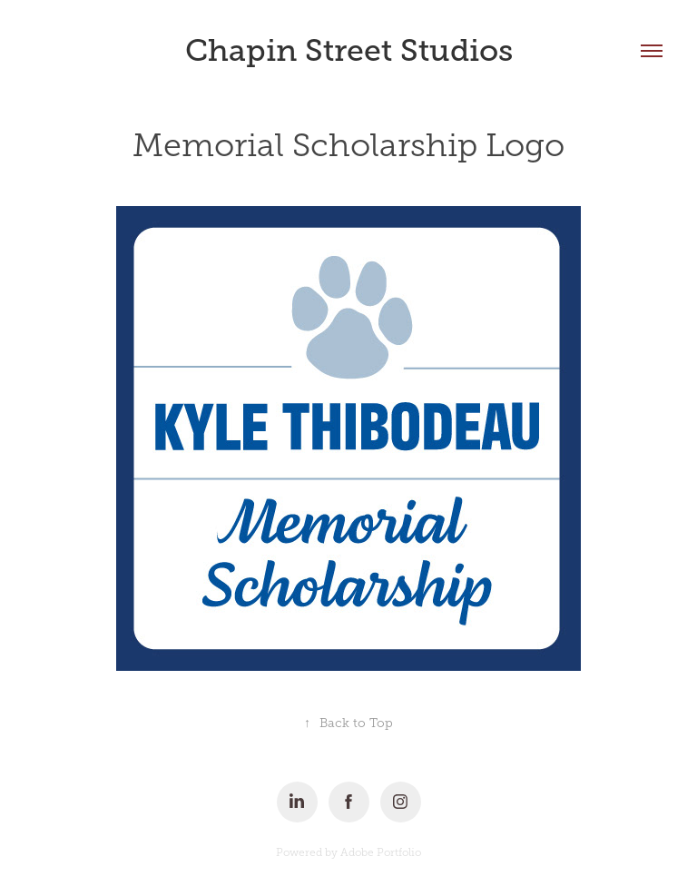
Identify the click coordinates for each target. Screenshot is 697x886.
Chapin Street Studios (349, 50)
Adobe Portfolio (380, 852)
